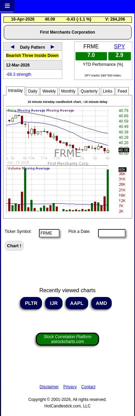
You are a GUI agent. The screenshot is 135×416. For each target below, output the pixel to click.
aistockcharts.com (67, 339)
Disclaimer (49, 386)
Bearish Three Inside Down (32, 55)
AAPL (77, 303)
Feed (122, 91)
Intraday (15, 90)
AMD (101, 303)
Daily (32, 91)
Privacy (70, 386)
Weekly (49, 91)
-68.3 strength (18, 74)
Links (107, 91)
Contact (88, 386)
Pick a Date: (77, 231)
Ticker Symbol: (18, 231)
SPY (119, 46)
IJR (54, 303)
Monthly (68, 91)
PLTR (31, 303)
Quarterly (89, 91)
